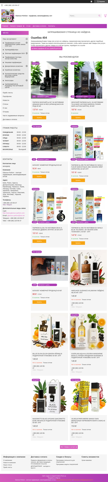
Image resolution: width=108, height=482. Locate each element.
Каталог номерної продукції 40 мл (47, 290)
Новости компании (9, 462)
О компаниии (7, 460)
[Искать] (99, 16)
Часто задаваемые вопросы (13, 115)
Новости (6, 100)
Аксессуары (9, 80)
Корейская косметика (12, 70)
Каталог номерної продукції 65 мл (47, 165)
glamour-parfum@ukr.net (16, 215)
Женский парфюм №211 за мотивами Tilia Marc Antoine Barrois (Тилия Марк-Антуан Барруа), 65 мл (87, 104)
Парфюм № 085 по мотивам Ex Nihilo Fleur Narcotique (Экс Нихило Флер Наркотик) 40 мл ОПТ (87, 167)
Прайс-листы (8, 93)
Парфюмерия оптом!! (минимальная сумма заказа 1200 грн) (15, 44)
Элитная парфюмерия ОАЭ (15, 53)
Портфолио (7, 96)
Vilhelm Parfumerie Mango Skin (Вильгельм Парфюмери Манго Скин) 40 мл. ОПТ (88, 420)
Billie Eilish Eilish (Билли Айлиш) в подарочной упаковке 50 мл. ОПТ (47, 355)
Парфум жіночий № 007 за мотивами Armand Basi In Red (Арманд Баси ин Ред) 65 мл (48, 104)
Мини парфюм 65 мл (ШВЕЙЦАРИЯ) (47, 48)
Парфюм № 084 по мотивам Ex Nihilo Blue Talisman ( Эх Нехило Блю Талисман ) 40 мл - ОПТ (87, 230)
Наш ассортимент (9, 39)
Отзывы (6, 112)
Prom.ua (63, 476)
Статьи (5, 104)
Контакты (51, 26)
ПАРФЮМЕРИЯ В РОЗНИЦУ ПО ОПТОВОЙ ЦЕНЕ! (14, 85)
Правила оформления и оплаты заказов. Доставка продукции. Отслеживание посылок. (41, 462)
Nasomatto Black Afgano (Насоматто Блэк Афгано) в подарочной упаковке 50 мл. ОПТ (49, 420)
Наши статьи (7, 465)
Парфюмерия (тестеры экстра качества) (13, 58)
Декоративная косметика (14, 66)
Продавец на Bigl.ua (54, 478)
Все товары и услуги (68, 447)
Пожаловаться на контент (64, 480)
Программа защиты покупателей (67, 464)
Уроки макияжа (87, 460)
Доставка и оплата (39, 26)
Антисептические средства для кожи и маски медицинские (14, 75)
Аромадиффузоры (11, 50)
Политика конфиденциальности (83, 480)
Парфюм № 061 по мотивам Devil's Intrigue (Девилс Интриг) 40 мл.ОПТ (48, 229)
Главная (5, 26)
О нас (28, 26)
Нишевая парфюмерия (13, 62)
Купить (39, 117)
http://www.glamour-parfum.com (14, 213)
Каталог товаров (16, 26)
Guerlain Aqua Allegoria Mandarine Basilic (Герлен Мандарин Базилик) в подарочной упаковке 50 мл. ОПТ (87, 355)
